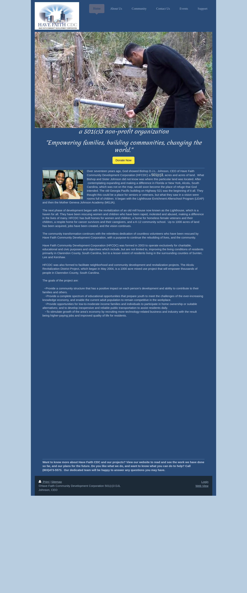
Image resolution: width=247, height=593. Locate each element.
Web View (201, 485)
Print (44, 481)
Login (204, 481)
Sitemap (56, 481)
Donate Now (124, 160)
